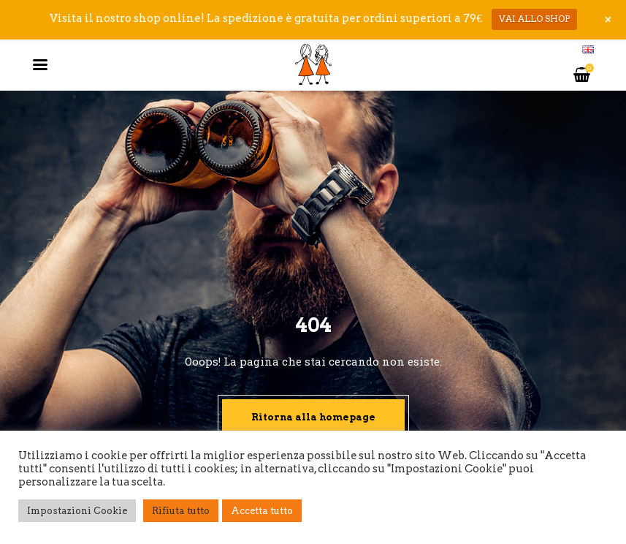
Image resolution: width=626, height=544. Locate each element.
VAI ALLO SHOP (534, 18)
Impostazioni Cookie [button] (77, 510)
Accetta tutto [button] (262, 510)
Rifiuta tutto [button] (181, 510)
